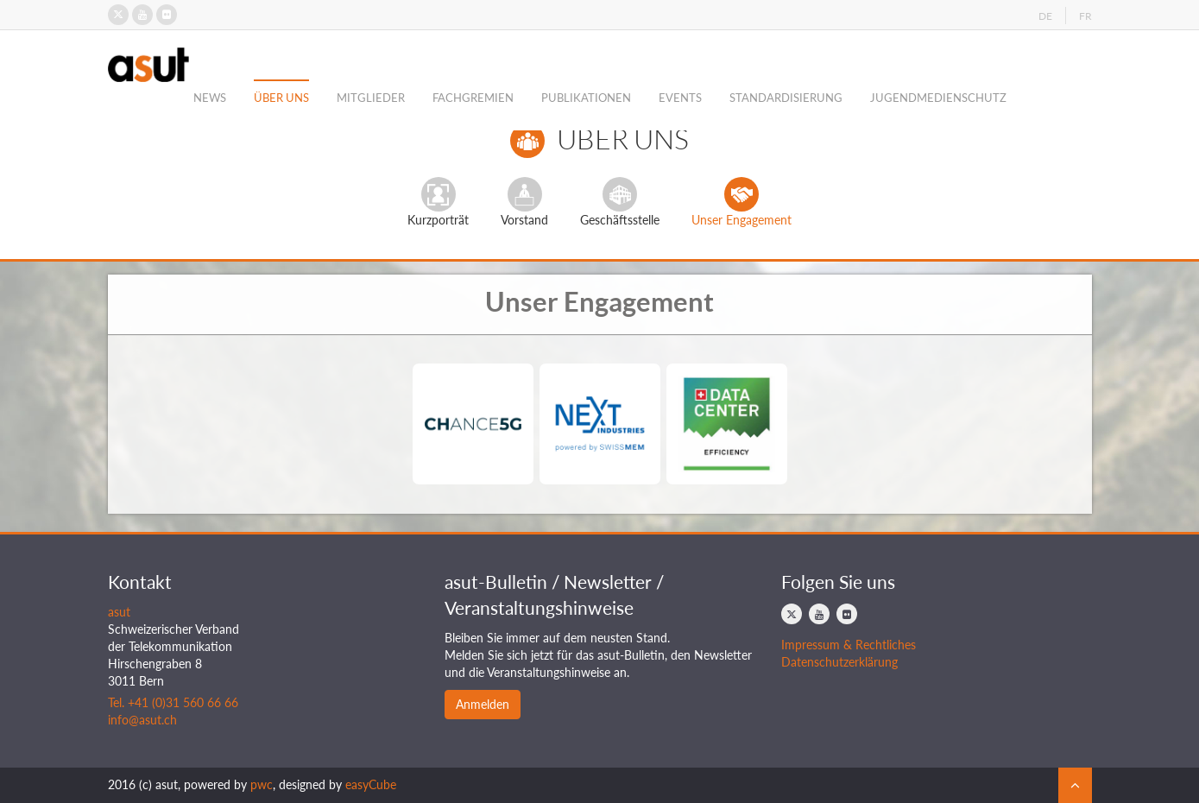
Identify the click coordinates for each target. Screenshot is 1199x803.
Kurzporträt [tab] (438, 202)
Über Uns (281, 97)
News (209, 97)
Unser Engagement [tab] (741, 202)
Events (680, 97)
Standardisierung (785, 97)
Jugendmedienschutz (938, 97)
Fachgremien (473, 97)
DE (1045, 15)
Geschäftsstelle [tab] (619, 202)
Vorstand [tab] (524, 202)
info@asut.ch (142, 719)
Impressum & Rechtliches (848, 644)
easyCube (370, 784)
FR (1085, 15)
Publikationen (586, 97)
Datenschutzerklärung (839, 661)
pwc (261, 784)
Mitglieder (371, 97)
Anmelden (482, 704)
